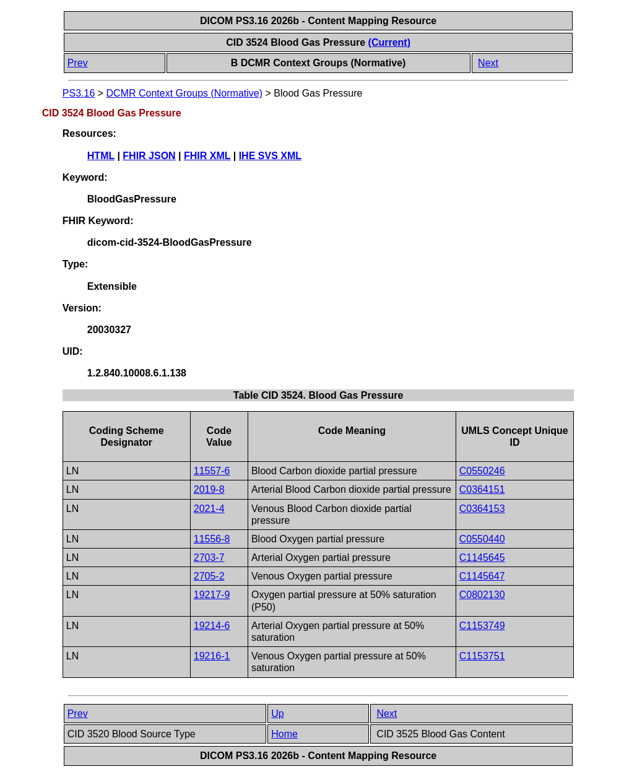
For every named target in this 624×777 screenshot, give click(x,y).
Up (277, 713)
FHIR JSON (149, 155)
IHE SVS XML (270, 155)
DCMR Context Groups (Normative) (184, 93)
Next (488, 63)
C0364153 (482, 508)
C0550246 (482, 471)
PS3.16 (79, 93)
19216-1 (212, 656)
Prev (77, 63)
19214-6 (212, 625)
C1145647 (482, 576)
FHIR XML (207, 155)
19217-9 (212, 594)
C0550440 (482, 539)
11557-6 (212, 471)
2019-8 (209, 489)
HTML (101, 155)
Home (284, 734)
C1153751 (482, 656)
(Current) (389, 42)
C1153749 (482, 625)
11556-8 (212, 539)
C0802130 (482, 594)
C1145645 (482, 557)
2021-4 (209, 508)
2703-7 (209, 557)
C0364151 (482, 489)
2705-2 (209, 576)
